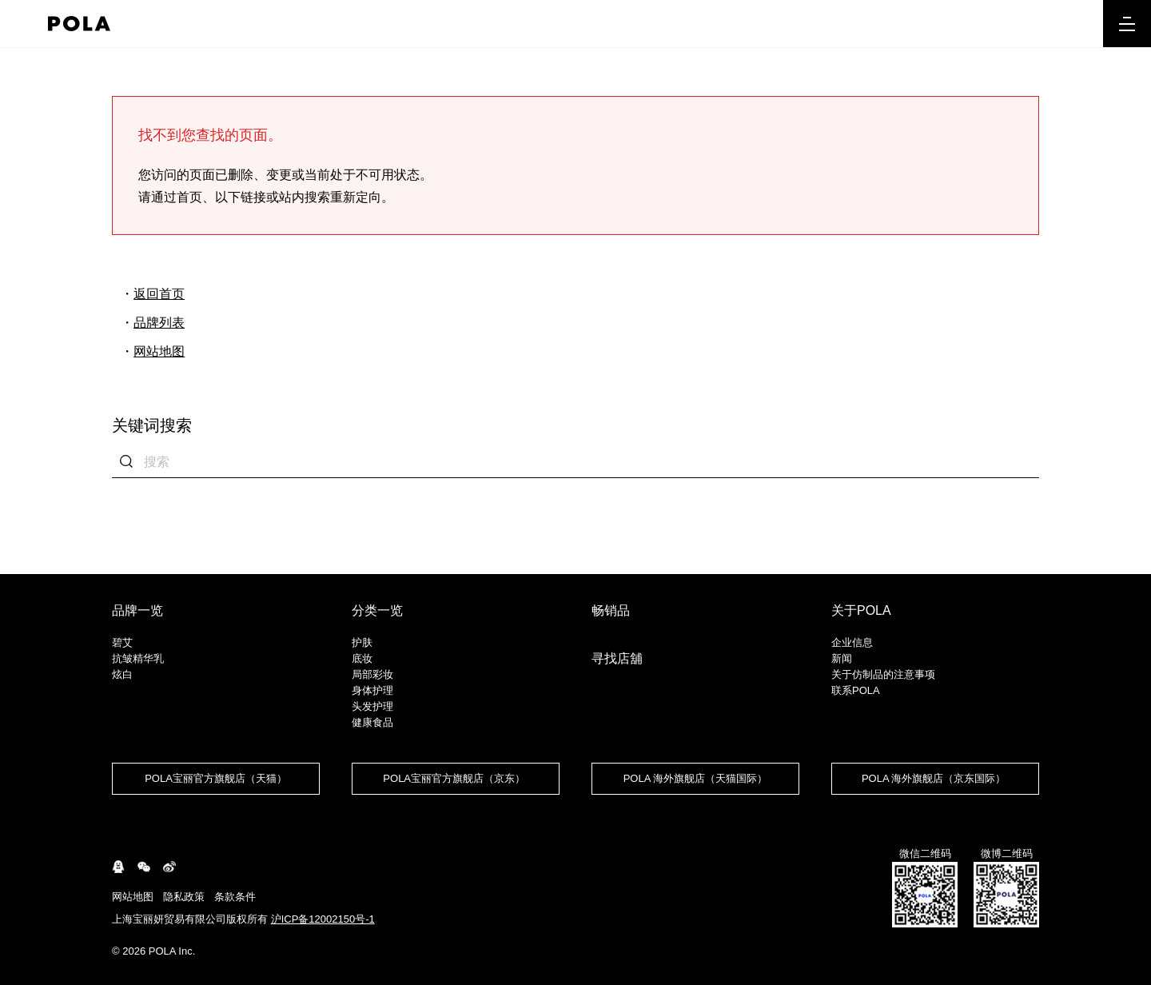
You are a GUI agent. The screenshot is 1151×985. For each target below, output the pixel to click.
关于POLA (861, 610)
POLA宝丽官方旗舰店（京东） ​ (455, 778)
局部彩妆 (372, 674)
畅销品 (610, 610)
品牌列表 (159, 322)
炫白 (122, 674)
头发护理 (372, 706)
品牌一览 (137, 610)
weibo (169, 866)
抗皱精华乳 (138, 658)
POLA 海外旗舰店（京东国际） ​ (935, 778)
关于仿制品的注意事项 (883, 674)
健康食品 (372, 722)
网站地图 (159, 351)
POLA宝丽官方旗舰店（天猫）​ (216, 778)
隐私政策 (184, 897)
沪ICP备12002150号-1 (323, 919)
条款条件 (235, 897)
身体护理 (372, 690)
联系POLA (855, 690)
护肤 (362, 642)
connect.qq (118, 866)
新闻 (841, 658)
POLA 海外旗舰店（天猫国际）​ (695, 778)
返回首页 (159, 294)
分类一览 (377, 610)
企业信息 (852, 642)
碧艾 (122, 642)
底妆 (362, 658)
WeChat (143, 866)
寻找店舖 (617, 658)
